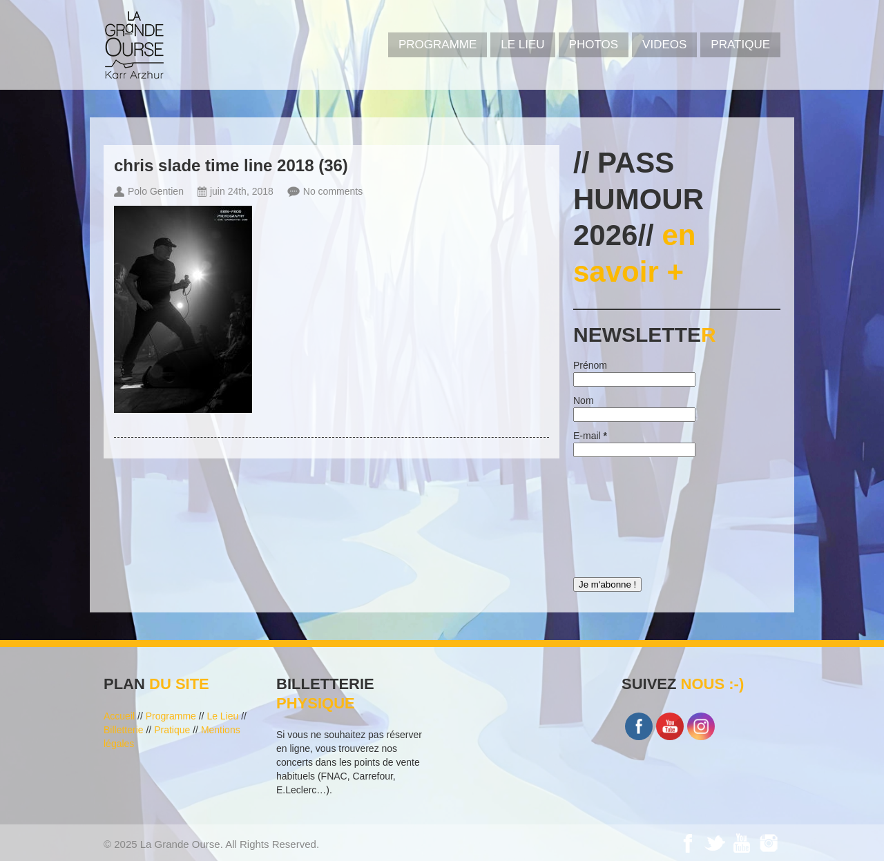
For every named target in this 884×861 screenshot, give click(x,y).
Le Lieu (522, 44)
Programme (171, 716)
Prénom (590, 365)
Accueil (119, 716)
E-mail (590, 435)
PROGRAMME (437, 44)
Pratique (740, 44)
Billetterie (124, 729)
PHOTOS (593, 44)
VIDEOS (664, 44)
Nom (583, 400)
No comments (333, 191)
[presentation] (629, 513)
